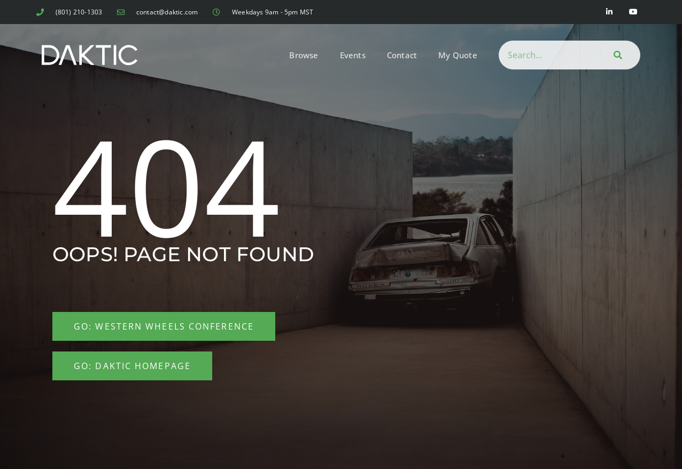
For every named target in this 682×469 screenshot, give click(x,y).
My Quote (457, 55)
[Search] (616, 55)
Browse (303, 55)
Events (353, 55)
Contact (402, 55)
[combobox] (545, 55)
